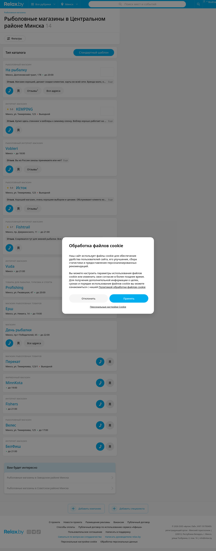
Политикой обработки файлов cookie (122, 287)
